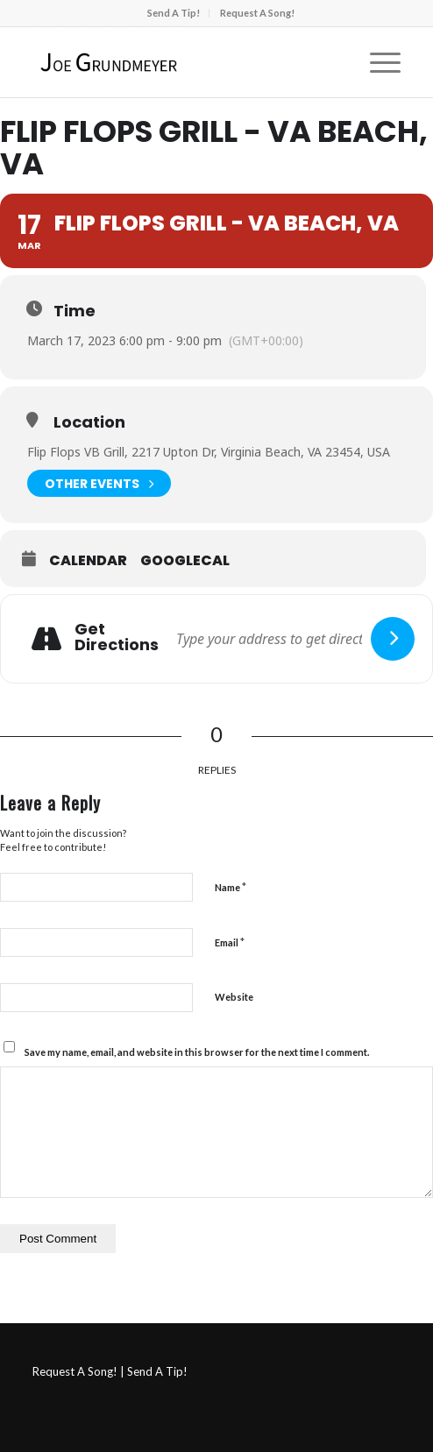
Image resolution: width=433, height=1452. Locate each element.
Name (230, 887)
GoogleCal (185, 561)
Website (234, 996)
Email (230, 942)
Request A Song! (257, 12)
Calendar (88, 561)
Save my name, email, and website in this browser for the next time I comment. (197, 1052)
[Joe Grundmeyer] (179, 62)
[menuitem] (173, 13)
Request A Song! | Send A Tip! (110, 1371)
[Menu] (376, 62)
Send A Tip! (173, 12)
